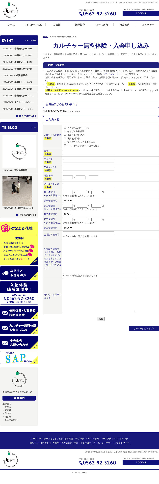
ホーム (34, 438)
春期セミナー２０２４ (25, 95)
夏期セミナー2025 (23, 62)
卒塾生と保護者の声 (62, 443)
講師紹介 (69, 438)
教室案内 (46, 443)
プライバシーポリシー (114, 74)
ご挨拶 (59, 438)
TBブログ (79, 438)
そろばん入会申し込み (78, 128)
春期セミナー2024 (23, 69)
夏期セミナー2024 (23, 89)
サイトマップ (122, 443)
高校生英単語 (20, 170)
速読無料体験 (73, 138)
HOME (45, 37)
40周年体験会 (20, 75)
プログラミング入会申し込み (81, 142)
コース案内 (106, 438)
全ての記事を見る (27, 115)
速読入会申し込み (75, 135)
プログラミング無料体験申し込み (83, 145)
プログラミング (120, 438)
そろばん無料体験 (75, 131)
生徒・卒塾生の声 (82, 443)
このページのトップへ (144, 328)
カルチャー (35, 443)
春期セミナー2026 (23, 48)
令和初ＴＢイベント (24, 208)
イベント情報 (92, 438)
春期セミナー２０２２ (25, 109)
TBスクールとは (47, 438)
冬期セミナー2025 (23, 55)
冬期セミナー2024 (23, 82)
